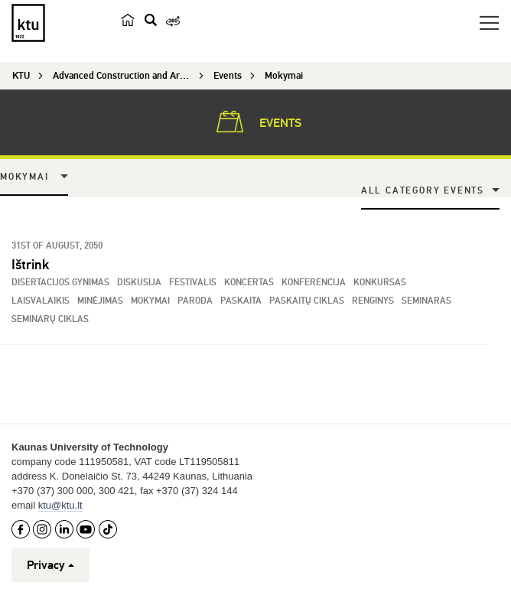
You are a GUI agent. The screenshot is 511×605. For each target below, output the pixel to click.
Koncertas (249, 282)
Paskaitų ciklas (306, 301)
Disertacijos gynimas (60, 282)
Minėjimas (100, 301)
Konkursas (379, 282)
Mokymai (24, 177)
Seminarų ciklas (50, 319)
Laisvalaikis (40, 301)
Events (256, 121)
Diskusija (139, 282)
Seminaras (426, 301)
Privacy (50, 565)
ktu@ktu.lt (60, 505)
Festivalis (192, 282)
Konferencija (314, 282)
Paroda (195, 301)
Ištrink (30, 264)
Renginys (373, 301)
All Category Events (422, 191)
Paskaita (241, 301)
